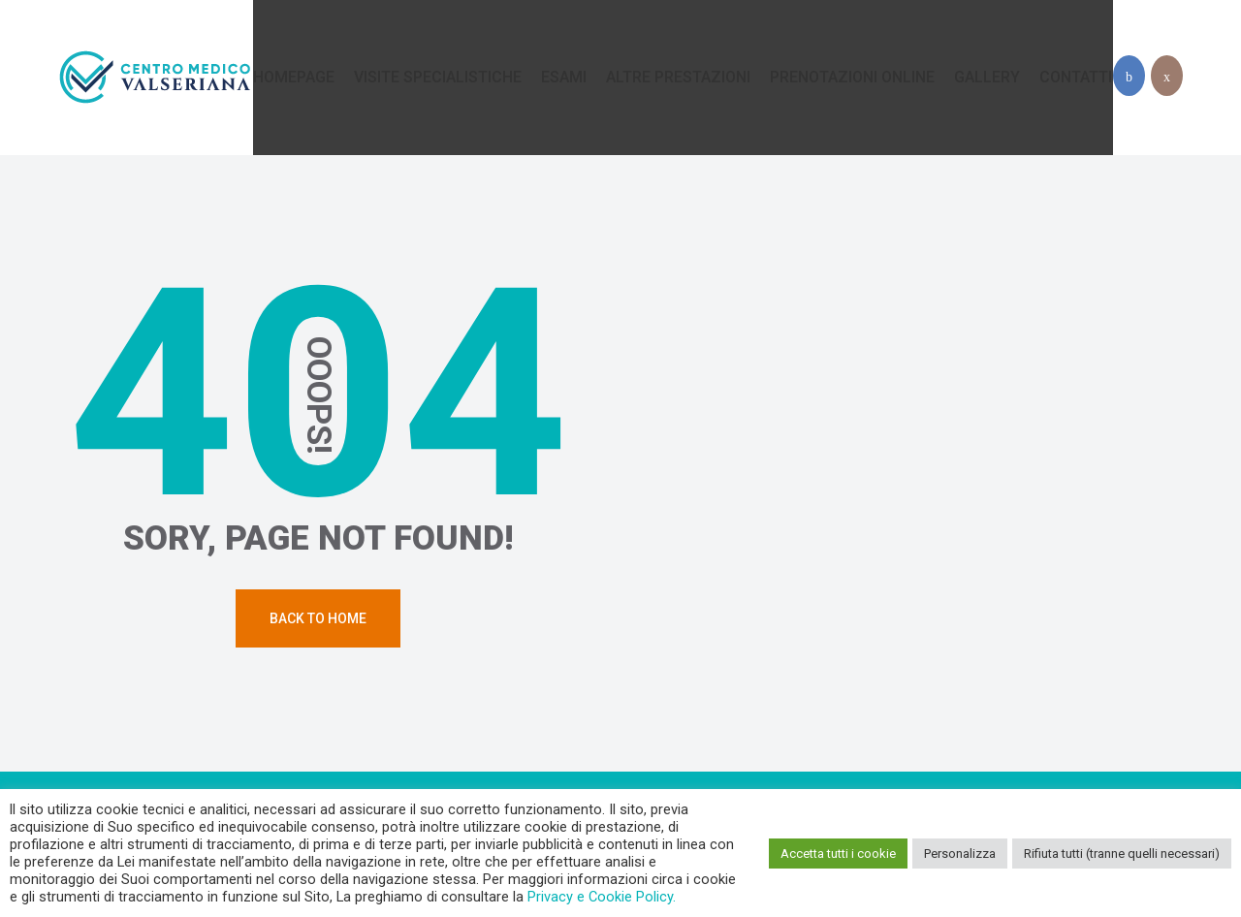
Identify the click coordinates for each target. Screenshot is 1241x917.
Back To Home (318, 618)
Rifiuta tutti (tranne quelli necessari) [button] (1122, 853)
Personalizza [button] (960, 853)
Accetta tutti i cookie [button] (838, 853)
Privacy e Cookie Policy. (601, 896)
